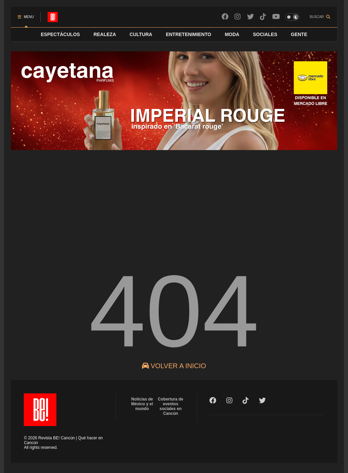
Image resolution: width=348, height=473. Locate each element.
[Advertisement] (174, 202)
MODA (232, 34)
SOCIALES (265, 34)
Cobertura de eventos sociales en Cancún (171, 406)
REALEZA (104, 34)
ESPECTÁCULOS (60, 34)
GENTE (299, 34)
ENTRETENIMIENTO (188, 34)
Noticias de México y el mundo (142, 404)
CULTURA (140, 34)
